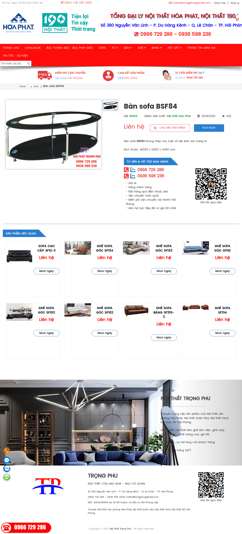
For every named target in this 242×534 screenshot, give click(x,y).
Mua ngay (46, 271)
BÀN (128, 47)
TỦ (115, 47)
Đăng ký (235, 3)
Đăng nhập (220, 3)
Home (23, 86)
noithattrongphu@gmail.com (191, 3)
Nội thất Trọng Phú (120, 529)
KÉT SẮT (174, 47)
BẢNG (157, 47)
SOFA (102, 47)
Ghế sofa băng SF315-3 (163, 313)
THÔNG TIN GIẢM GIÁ (201, 47)
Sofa (36, 86)
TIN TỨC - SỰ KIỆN (15, 55)
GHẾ (142, 47)
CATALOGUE (33, 47)
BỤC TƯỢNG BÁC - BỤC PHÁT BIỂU (70, 47)
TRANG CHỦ (11, 47)
